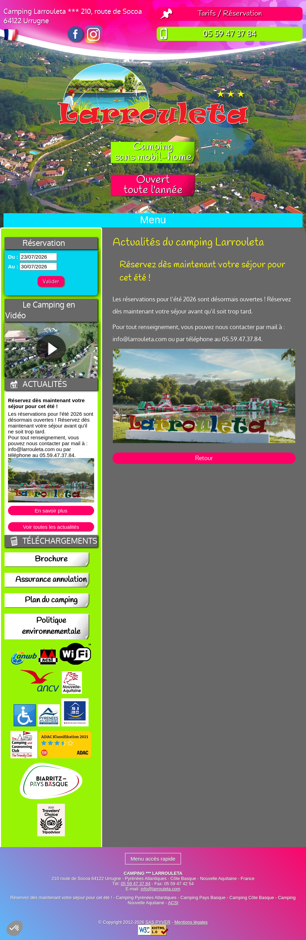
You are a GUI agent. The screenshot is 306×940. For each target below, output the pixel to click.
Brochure (51, 559)
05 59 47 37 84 (229, 33)
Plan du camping (51, 600)
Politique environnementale (51, 626)
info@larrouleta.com (160, 888)
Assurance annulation (50, 580)
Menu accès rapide (153, 859)
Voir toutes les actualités (51, 527)
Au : (13, 266)
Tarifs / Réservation (229, 14)
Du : (13, 257)
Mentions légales (191, 922)
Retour (204, 458)
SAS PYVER (158, 922)
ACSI (173, 902)
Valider (51, 281)
